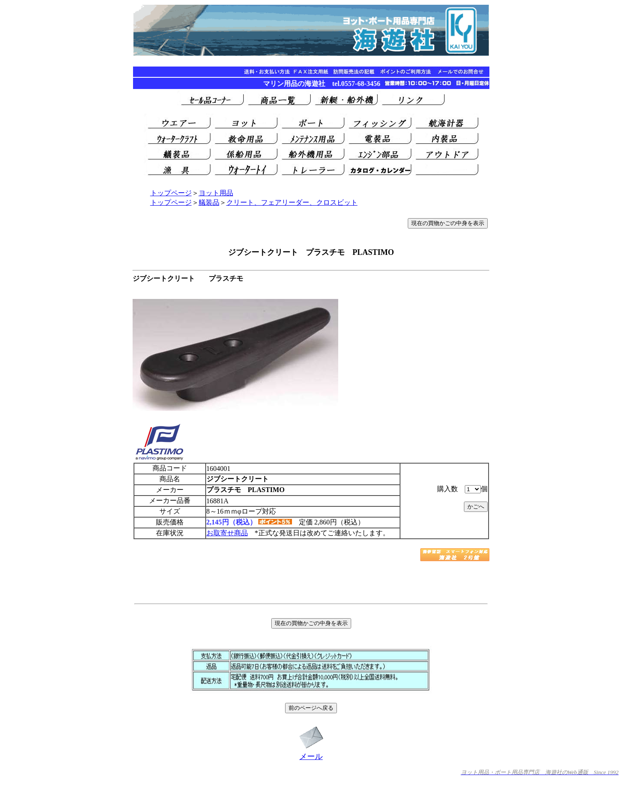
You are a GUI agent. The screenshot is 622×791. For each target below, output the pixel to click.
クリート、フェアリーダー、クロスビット (292, 202)
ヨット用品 (216, 193)
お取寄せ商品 (227, 533)
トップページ (171, 193)
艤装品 (209, 202)
